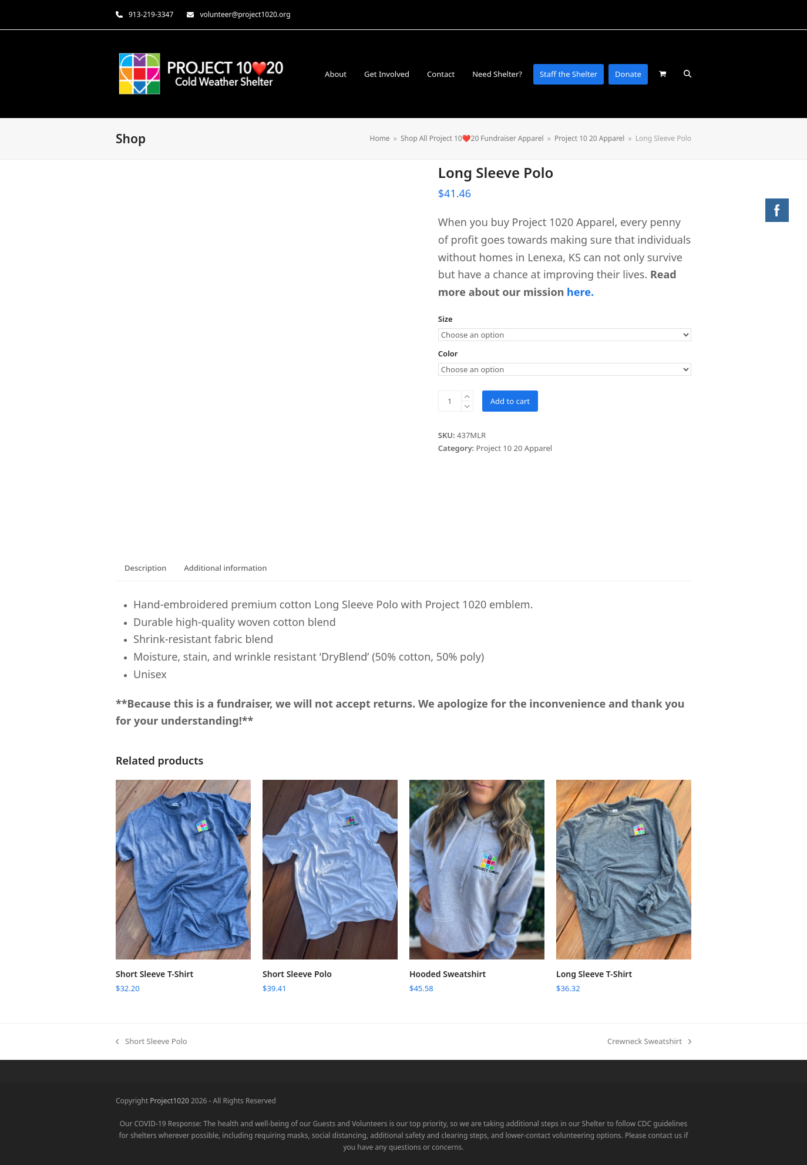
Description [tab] (145, 568)
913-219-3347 (151, 14)
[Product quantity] (450, 401)
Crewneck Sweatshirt (649, 1042)
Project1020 (169, 1101)
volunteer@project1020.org (245, 14)
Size (445, 319)
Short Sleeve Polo (151, 1042)
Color (448, 353)
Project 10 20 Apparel (514, 448)
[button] (662, 74)
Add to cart (510, 401)
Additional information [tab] (225, 568)
